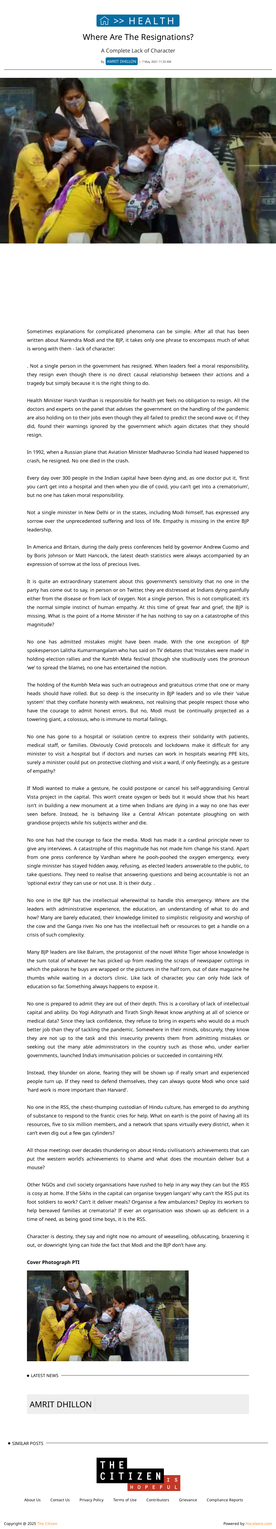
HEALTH (152, 21)
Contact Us (60, 1499)
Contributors (157, 1499)
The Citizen (47, 1523)
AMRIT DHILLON (61, 1404)
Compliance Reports (225, 1499)
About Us (32, 1499)
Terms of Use (125, 1499)
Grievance (188, 1499)
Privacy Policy (92, 1499)
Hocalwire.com (259, 1523)
